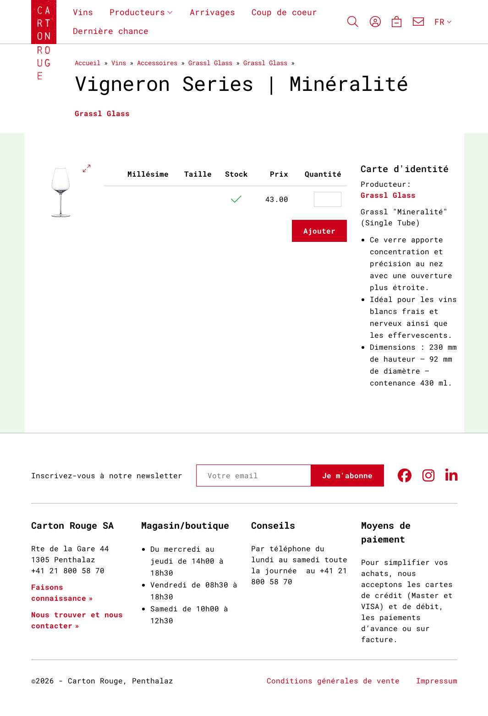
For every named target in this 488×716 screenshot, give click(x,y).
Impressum (436, 680)
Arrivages (212, 11)
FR (439, 21)
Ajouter (319, 230)
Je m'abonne (347, 475)
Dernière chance (110, 30)
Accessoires (157, 62)
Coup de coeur (284, 11)
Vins (83, 11)
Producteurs (137, 11)
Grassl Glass (210, 62)
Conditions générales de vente (333, 680)
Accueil (87, 62)
